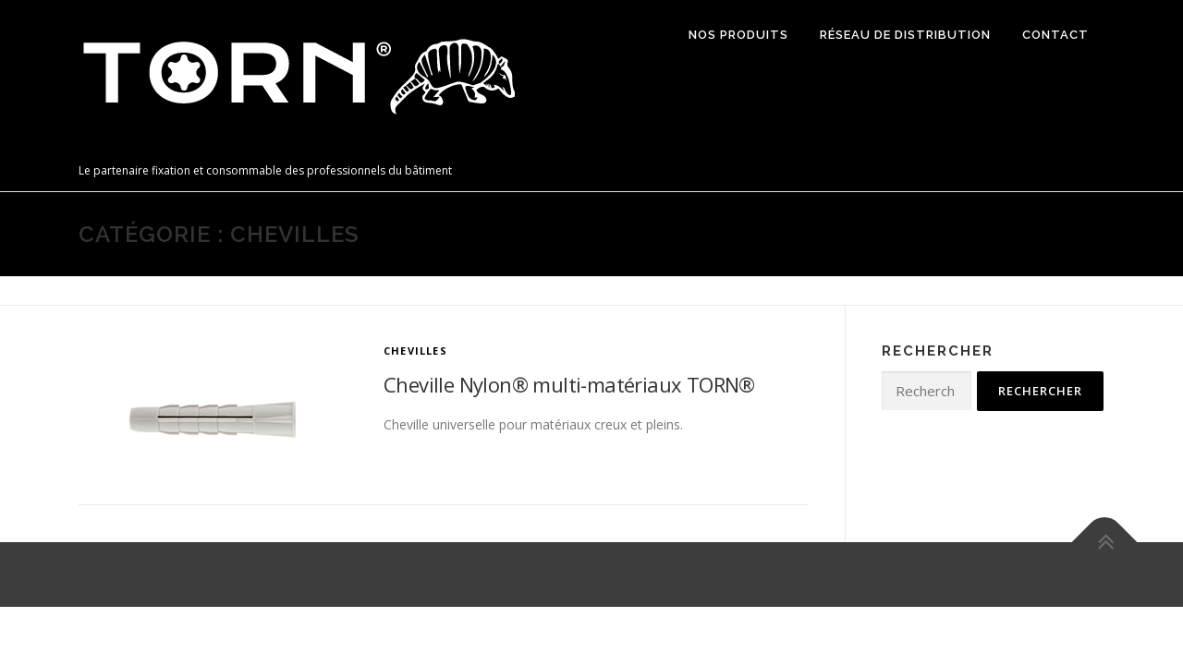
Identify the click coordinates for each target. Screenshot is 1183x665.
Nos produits (738, 35)
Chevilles (415, 350)
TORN (110, 151)
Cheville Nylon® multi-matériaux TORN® (569, 384)
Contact (1055, 35)
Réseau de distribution (905, 35)
